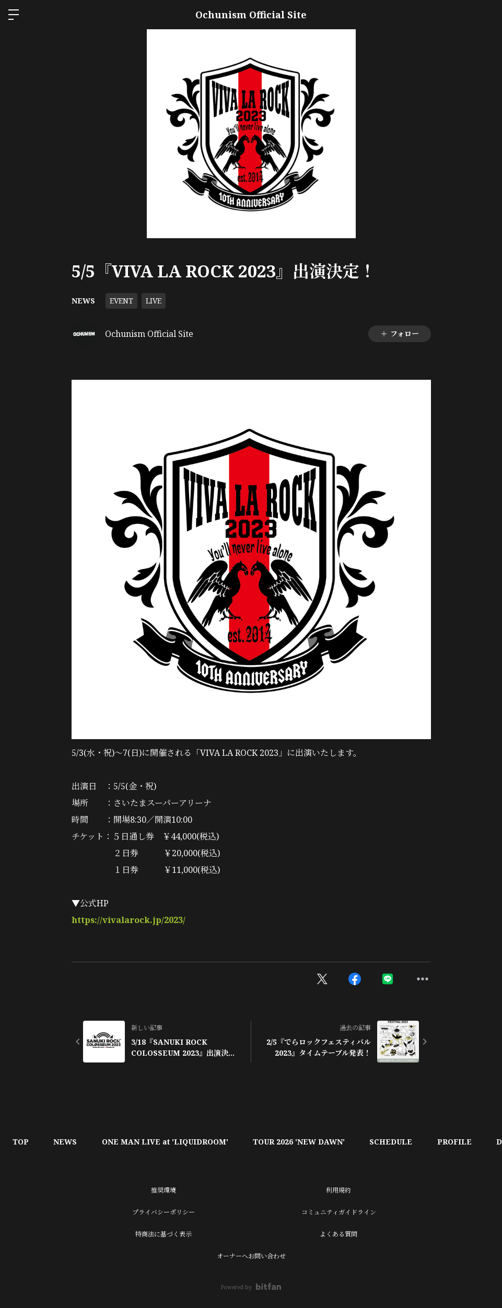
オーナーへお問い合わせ (251, 1256)
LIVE (153, 301)
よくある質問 (338, 1234)
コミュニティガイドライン (338, 1212)
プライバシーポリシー (163, 1212)
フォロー (399, 333)
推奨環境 (163, 1190)
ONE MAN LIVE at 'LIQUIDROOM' (168, 1142)
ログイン (485, 14)
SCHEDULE (397, 1142)
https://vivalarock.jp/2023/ (128, 920)
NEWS (83, 301)
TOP (21, 1142)
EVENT (121, 301)
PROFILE (462, 1142)
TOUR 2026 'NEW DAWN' (303, 1142)
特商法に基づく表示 (163, 1234)
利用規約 (338, 1190)
